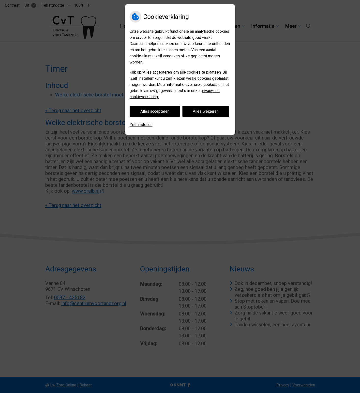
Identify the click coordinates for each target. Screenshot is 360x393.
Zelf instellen (141, 124)
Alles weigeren (206, 111)
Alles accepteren (154, 111)
